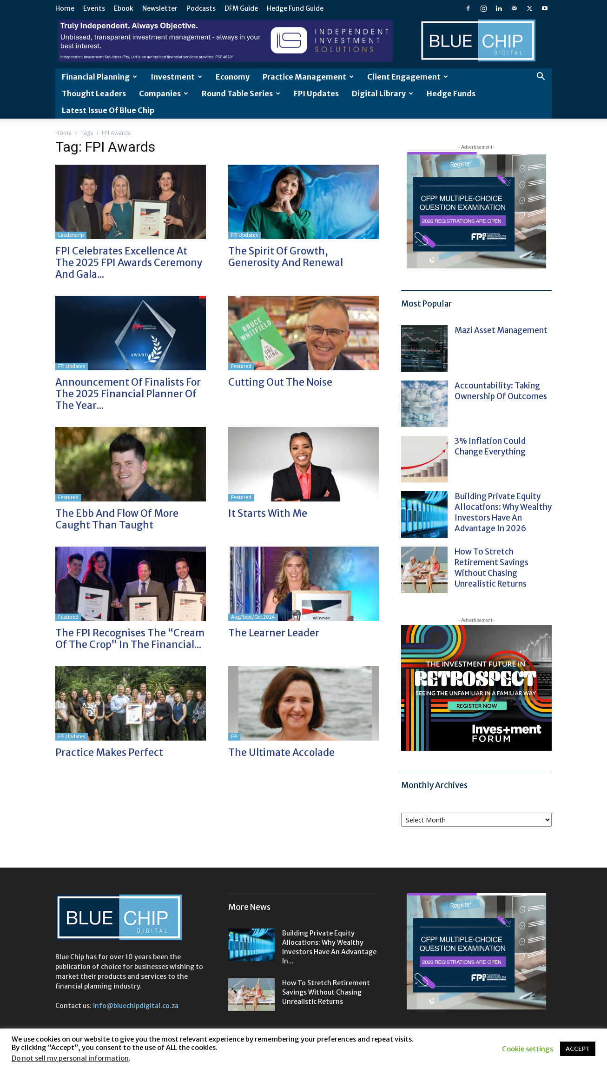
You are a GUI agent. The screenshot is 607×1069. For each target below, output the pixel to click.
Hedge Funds (451, 93)
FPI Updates (316, 93)
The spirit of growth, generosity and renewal (285, 257)
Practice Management (308, 76)
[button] (540, 77)
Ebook (123, 8)
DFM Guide (241, 8)
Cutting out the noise (280, 382)
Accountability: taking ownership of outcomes (501, 391)
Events (94, 8)
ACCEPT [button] (578, 1049)
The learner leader (273, 633)
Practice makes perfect (109, 752)
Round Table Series (241, 93)
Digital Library (382, 93)
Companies (163, 93)
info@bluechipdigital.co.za (135, 1006)
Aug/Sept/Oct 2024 (253, 617)
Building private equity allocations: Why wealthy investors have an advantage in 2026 (503, 512)
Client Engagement (407, 76)
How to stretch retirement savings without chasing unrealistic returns (491, 568)
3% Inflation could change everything (490, 446)
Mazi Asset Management (501, 330)
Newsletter (160, 8)
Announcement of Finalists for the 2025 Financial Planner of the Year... (128, 394)
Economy (233, 76)
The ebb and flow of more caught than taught (116, 519)
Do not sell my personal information (70, 1058)
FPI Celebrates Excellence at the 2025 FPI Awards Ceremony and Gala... (129, 263)
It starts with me (267, 513)
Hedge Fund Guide (295, 8)
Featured (241, 366)
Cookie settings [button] (527, 1049)
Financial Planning (99, 76)
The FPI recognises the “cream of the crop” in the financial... (130, 639)
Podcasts (201, 8)
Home (64, 8)
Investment (176, 76)
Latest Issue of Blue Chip (108, 110)
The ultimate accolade (281, 752)
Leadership (71, 235)
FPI (234, 737)
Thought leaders (94, 93)
